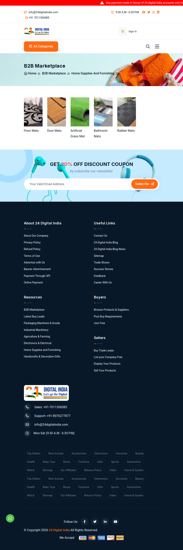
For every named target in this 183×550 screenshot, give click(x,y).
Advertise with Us (34, 262)
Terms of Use (32, 255)
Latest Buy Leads (34, 316)
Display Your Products (107, 363)
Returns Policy (93, 470)
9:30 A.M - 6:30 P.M (125, 12)
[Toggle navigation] (157, 46)
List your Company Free (108, 357)
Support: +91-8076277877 (47, 415)
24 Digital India (59, 530)
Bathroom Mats (101, 133)
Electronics (101, 453)
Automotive (134, 461)
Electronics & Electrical (38, 343)
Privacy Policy (32, 242)
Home (30, 73)
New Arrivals (55, 453)
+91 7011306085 (37, 17)
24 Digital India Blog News (110, 249)
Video (112, 470)
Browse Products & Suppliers (111, 309)
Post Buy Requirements (108, 316)
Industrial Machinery (36, 329)
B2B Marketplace (54, 73)
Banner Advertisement (37, 269)
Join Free (99, 323)
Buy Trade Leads (104, 350)
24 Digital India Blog (106, 242)
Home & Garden (133, 470)
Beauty (139, 453)
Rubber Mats (126, 130)
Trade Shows (101, 262)
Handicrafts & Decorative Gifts (42, 356)
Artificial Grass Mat (78, 133)
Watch (31, 470)
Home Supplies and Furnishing (93, 73)
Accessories (79, 453)
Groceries (121, 453)
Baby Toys (49, 461)
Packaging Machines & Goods (42, 323)
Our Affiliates (68, 470)
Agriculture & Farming (37, 336)
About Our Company (36, 235)
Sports (115, 461)
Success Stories (103, 269)
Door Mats (54, 130)
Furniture (83, 461)
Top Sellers (33, 453)
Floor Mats (31, 130)
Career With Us (103, 282)
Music (67, 461)
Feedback (100, 275)
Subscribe (144, 184)
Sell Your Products (105, 370)
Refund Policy (32, 249)
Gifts (100, 461)
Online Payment (33, 282)
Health (31, 461)
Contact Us (100, 235)
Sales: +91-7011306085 (45, 407)
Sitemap (99, 255)
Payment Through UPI (37, 275)
